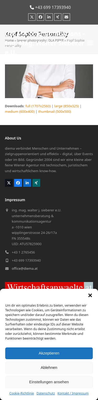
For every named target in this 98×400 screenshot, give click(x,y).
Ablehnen (49, 367)
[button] (90, 295)
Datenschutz (46, 393)
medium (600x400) (20, 111)
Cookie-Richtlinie (21, 393)
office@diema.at (25, 268)
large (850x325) (66, 106)
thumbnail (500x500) (54, 111)
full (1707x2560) (38, 106)
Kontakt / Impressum (73, 393)
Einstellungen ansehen (49, 382)
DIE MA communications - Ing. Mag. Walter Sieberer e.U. (45, 43)
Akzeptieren (49, 353)
